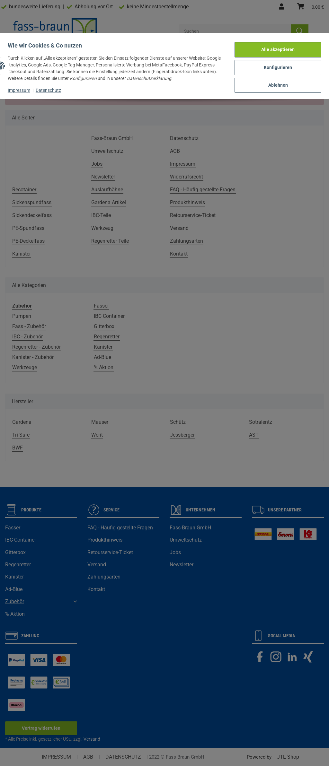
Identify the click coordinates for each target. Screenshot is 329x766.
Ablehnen (275, 80)
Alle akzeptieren (275, 47)
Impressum (22, 87)
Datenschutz (51, 87)
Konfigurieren (275, 64)
